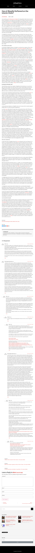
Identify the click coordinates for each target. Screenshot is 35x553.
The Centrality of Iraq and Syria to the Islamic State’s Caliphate (11, 517)
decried (30, 73)
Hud (26, 167)
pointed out (10, 22)
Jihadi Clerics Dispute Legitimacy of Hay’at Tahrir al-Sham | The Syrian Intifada (17, 464)
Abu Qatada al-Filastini (21, 48)
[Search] (32, 509)
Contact (26, 6)
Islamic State (15, 221)
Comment (4, 476)
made (26, 79)
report (11, 124)
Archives (20, 6)
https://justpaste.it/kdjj (12, 338)
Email (3, 491)
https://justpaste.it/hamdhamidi (15, 443)
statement (27, 192)
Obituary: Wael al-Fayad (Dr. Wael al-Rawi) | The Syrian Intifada (15, 459)
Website (3, 495)
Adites (18, 166)
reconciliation (4, 202)
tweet (27, 23)
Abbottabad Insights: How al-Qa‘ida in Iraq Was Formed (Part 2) (27, 521)
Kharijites (12, 39)
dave (14, 472)
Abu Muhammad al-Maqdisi (13, 19)
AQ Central (4, 221)
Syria (18, 221)
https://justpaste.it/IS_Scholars (13, 339)
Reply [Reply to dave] (9, 350)
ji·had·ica (17, 3)
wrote (13, 75)
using (11, 215)
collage (14, 82)
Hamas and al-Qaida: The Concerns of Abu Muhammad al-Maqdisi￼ (11, 521)
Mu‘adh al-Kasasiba (28, 119)
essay (6, 109)
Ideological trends (9, 221)
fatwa (27, 59)
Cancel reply (19, 472)
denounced (9, 62)
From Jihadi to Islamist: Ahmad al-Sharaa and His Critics (27, 517)
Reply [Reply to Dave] (6, 313)
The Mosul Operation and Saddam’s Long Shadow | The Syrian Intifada (16, 469)
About (14, 6)
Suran (16, 65)
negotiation (4, 119)
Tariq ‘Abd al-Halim (12, 49)
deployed (28, 209)
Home (8, 6)
